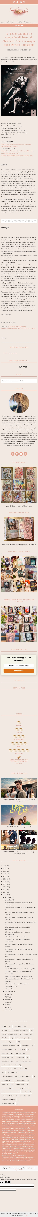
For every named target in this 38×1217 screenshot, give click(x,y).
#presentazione (28, 328)
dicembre (8, 897)
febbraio (8, 1010)
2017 (5, 889)
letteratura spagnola (19, 1088)
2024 (5, 871)
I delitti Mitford (6, 1080)
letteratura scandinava (8, 1045)
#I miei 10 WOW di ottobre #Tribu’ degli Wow (21, 969)
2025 (5, 868)
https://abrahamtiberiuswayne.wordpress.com (17, 155)
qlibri (12, 1072)
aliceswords (5, 1053)
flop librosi (5, 1038)
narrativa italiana (7, 1049)
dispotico (25, 1092)
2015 (5, 895)
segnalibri (23, 1095)
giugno (7, 999)
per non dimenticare (25, 1076)
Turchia (18, 1053)
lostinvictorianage (21, 1038)
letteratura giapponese (8, 1042)
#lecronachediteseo (17, 327)
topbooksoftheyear (21, 1061)
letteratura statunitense (9, 1099)
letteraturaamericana (8, 1103)
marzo (7, 1007)
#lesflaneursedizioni (11, 328)
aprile (7, 1004)
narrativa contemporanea (9, 1034)
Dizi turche (22, 1049)
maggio (7, 1002)
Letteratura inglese (7, 1076)
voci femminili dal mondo (9, 1065)
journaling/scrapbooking (21, 1030)
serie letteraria (20, 1057)
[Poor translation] (7, 1182)
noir (3, 1072)
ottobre (8, 989)
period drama (21, 1080)
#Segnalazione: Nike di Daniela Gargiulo (18, 976)
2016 (5, 892)
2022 (5, 876)
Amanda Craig (20, 1084)
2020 (5, 882)
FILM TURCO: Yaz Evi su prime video (19, 827)
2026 (5, 866)
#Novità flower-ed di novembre (16, 937)
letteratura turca (7, 1068)
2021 (5, 879)
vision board (5, 1084)
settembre (8, 991)
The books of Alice (13, 1168)
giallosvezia (5, 1057)
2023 (5, 874)
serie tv (20, 1068)
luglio (7, 997)
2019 (5, 884)
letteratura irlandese (8, 1095)
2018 (5, 887)
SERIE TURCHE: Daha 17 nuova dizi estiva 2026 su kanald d (20, 801)
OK (27, 1215)
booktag (4, 1088)
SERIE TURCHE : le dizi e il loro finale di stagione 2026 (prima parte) (20, 853)
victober (4, 1030)
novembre (8, 900)
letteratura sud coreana (9, 1092)
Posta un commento (10, 353)
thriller (4, 1026)
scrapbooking (18, 1026)
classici (26, 1034)
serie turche (5, 1061)
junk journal (25, 1045)
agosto (7, 994)
